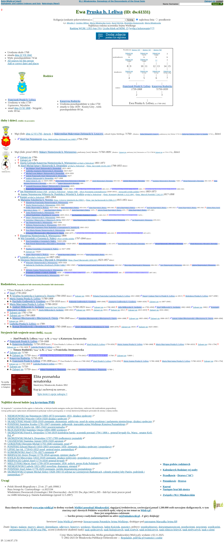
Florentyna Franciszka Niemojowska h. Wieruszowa (47, 202)
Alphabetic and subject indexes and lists (21, 3)
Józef (13, 293)
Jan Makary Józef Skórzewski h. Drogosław (43, 168)
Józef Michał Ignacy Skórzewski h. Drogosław (44, 165)
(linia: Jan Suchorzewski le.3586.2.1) (101, 200)
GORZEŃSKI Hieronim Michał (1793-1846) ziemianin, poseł (38, 443)
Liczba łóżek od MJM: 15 (115, 28)
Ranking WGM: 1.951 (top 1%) (86, 28)
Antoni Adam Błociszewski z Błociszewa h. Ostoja (192, 318)
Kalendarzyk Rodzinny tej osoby (180, 469)
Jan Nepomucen (28, 191)
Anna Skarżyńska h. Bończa (53, 210)
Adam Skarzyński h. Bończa (98, 207)
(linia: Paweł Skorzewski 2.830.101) (83, 260)
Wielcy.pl (145, 510)
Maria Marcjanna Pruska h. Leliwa (27, 304)
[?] (153, 28)
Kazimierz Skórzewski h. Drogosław (164, 181)
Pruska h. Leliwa (104, 11)
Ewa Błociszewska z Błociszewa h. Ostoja (130, 233)
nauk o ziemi (208, 529)
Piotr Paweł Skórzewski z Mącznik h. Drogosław (45, 243)
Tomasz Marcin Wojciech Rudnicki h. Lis (57, 355)
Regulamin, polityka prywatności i (141, 537)
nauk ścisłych (131, 529)
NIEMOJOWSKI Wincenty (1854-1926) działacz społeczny (37, 418)
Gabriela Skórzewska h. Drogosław (134, 181)
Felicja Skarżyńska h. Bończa (126, 207)
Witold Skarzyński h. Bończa (67, 254)
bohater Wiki (72, 191)
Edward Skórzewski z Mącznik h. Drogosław (169, 244)
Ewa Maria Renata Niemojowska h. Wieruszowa (45, 230)
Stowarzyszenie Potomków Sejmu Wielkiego (105, 521)
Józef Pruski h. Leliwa (96, 344)
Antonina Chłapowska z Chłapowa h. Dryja (43, 220)
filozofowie (97, 527)
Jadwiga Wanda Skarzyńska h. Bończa (110, 210)
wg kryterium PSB (42, 402)
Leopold (24, 257)
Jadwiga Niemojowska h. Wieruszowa (204, 265)
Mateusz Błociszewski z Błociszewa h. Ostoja (35, 318)
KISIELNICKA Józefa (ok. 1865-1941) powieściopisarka (36, 427)
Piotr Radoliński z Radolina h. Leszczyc (84, 215)
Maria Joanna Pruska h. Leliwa (25, 298)
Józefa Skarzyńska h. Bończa (81, 210)
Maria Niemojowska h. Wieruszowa (84, 220)
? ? (156, 60)
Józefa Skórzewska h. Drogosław (102, 181)
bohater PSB (42, 191)
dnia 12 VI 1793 (34, 133)
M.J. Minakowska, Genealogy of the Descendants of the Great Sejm (112, 1)
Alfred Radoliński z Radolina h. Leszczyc (42, 215)
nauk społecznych (94, 529)
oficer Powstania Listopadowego (93, 191)
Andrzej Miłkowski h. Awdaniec (28, 307)
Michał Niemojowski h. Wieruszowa (113, 220)
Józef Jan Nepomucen (31, 139)
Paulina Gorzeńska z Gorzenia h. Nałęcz (42, 249)
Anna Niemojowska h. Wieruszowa (40, 212)
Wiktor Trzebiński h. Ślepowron (53, 369)
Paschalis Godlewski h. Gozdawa (28, 301)
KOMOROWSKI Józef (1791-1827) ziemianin (30, 452)
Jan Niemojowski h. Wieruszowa (142, 220)
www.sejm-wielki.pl (43, 507)
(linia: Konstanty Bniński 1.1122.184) (118, 194)
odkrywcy (64, 527)
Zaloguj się (209, 1)
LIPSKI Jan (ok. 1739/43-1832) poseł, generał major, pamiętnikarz (40, 449)
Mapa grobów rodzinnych (176, 464)
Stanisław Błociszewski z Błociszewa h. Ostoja (98, 318)
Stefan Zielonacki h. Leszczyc (149, 134)
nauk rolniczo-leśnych (170, 529)
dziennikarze (51, 527)
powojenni (201, 527)
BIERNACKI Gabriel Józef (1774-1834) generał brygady (36, 460)
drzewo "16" (136, 50)
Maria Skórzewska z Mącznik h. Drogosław (92, 244)
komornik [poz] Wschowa (55, 307)
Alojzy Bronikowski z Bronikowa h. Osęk (92, 327)
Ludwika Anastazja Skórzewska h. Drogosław (44, 171)
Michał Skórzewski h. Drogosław (193, 181)
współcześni (214, 527)
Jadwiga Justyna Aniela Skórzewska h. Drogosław (160, 189)
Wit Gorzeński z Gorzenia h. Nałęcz (38, 238)
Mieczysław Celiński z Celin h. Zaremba (105, 272)
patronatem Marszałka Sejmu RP (160, 521)
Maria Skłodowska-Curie (100, 23)
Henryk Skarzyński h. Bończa (95, 254)
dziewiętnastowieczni (169, 527)
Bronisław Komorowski (134, 23)
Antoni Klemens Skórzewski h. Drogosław (125, 189)
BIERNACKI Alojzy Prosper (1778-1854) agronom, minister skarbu (41, 455)
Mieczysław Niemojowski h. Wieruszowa (137, 265)
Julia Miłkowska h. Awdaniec (130, 307)
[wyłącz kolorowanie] (140, 28)
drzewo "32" (147, 50)
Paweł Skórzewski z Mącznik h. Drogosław (131, 244)
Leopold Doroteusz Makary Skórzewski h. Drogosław (48, 186)
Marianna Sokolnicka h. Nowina (37, 200)
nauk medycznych (191, 529)
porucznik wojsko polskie (129, 191)
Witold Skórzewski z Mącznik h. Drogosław (204, 244)
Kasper (24, 197)
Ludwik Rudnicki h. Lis (98, 355)
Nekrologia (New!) (50, 3)
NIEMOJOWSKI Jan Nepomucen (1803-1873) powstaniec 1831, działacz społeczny (49, 416)
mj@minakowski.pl (129, 516)
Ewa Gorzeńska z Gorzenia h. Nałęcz (41, 241)
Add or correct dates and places (23, 63)
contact (219, 1)
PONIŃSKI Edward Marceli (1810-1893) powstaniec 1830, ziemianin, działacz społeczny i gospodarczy (59, 446)
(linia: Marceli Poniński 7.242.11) (149, 194)
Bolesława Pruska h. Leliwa (196, 296)
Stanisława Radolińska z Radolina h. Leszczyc (123, 215)
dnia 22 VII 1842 (23, 55)
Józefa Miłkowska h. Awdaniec (51, 310)
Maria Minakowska (153, 23)
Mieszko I (71, 23)
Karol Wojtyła (117, 23)
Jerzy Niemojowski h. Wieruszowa (171, 265)
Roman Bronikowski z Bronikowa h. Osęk (33, 326)
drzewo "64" (158, 50)
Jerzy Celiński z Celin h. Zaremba (75, 272)
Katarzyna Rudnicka (70, 101)
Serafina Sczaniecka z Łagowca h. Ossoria (33, 295)
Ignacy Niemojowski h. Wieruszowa (40, 217)
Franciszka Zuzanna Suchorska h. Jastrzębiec (44, 189)
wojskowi (85, 527)
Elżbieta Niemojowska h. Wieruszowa (41, 225)
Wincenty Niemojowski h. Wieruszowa (42, 262)
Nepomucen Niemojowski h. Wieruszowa (43, 275)
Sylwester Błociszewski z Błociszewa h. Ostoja (45, 233)
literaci (14, 527)
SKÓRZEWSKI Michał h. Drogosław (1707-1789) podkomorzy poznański (44, 438)
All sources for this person (20, 60)
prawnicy (125, 527)
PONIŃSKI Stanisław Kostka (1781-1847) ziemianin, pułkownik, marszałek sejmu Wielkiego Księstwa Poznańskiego (66, 424)
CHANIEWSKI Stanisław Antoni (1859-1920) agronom (35, 441)
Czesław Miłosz (82, 23)
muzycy (32, 527)
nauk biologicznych (113, 529)
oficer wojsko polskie (65, 238)
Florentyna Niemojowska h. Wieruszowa (40, 235)
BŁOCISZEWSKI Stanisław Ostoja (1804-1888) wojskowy (37, 430)
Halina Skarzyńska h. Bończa (137, 210)
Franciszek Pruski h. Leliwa (22, 99)
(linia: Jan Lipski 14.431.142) (98, 166)
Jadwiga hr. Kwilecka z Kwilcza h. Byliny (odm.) (46, 265)
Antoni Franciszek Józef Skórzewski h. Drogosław (46, 176)
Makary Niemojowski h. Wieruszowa (57, 152)
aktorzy (40, 527)
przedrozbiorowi (149, 527)
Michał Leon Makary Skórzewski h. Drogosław (45, 173)
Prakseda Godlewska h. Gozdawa (82, 301)
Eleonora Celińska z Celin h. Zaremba (137, 272)
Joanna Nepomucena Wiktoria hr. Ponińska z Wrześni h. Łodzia (52, 194)
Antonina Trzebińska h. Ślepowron (92, 369)
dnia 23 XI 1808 (22, 108)
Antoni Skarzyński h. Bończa (187, 207)
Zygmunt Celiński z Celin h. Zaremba (41, 272)
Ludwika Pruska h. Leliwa (23, 323)
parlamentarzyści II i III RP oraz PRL (28, 529)
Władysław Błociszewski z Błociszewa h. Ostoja (91, 233)
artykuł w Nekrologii (85, 163)
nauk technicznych (148, 529)
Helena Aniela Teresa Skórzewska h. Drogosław (70, 181)
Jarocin (47, 133)
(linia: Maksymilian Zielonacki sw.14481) (59, 139)
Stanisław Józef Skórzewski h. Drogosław (89, 189)
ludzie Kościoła (112, 527)
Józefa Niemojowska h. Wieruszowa (40, 205)
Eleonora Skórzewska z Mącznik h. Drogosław (44, 260)
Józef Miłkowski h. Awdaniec (169, 307)
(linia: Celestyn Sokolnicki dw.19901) (69, 200)
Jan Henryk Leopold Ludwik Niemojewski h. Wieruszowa (96, 265)
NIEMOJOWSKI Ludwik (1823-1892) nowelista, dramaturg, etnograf (42, 466)
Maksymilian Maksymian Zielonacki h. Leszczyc (78, 133)
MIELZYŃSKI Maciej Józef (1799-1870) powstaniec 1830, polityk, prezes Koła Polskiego (52, 463)
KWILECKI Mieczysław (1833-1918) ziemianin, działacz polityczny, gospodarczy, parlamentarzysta (57, 457)
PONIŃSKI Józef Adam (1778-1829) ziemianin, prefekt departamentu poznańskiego (49, 469)
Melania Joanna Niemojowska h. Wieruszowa (44, 270)
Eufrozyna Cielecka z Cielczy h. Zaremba (195, 134)
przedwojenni (188, 527)
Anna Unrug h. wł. (33, 181)
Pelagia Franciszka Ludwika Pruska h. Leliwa (111, 296)
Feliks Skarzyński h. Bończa (37, 207)
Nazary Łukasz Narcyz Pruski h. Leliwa (158, 296)
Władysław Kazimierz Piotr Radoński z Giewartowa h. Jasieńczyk (52, 227)
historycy (74, 527)
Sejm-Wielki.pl (65, 521)
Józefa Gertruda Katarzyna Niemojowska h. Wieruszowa (48, 163)
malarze (23, 527)
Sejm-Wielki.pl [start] (11, 1)
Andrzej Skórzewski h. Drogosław (40, 178)
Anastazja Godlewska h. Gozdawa (122, 301)
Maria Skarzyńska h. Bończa (70, 207)
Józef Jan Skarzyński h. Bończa (156, 207)
